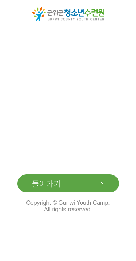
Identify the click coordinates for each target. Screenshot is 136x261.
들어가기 (46, 183)
